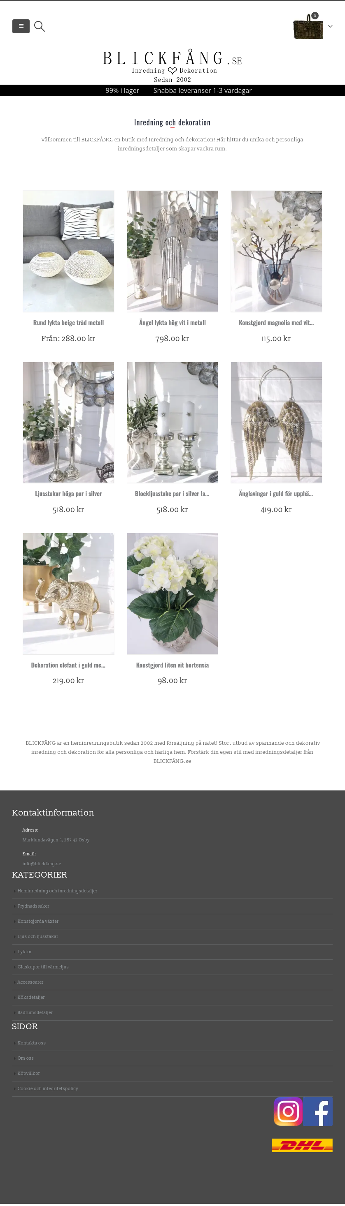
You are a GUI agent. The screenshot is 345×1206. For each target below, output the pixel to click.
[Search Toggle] (39, 27)
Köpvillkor (29, 1075)
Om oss (26, 1060)
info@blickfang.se (42, 866)
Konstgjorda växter (38, 923)
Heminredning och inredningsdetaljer (58, 893)
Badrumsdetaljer (35, 1014)
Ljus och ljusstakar (38, 938)
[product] (68, 253)
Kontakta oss (32, 1045)
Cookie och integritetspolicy (48, 1090)
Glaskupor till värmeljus (43, 969)
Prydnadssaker (33, 908)
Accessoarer (31, 984)
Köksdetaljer (31, 999)
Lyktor (25, 953)
